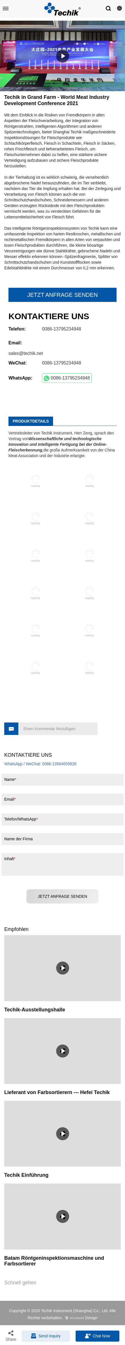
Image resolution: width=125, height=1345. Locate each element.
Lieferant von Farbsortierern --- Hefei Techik (57, 1092)
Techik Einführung (26, 1175)
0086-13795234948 (67, 378)
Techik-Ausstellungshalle (34, 1010)
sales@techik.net (25, 353)
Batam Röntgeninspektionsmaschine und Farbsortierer (54, 1261)
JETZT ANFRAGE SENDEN (62, 295)
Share (11, 1336)
